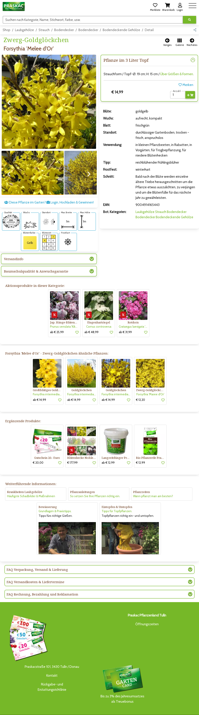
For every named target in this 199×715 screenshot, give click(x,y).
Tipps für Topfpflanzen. (117, 497)
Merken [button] (186, 85)
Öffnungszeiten (147, 611)
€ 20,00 (38, 449)
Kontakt (52, 662)
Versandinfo (13, 245)
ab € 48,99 (91, 318)
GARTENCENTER (65, 707)
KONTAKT (62, 712)
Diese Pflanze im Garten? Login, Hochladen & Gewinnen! (49, 189)
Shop (6, 30)
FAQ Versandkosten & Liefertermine (35, 568)
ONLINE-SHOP (88, 707)
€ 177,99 (72, 449)
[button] (155, 6)
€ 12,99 (140, 449)
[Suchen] (93, 19)
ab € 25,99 (57, 318)
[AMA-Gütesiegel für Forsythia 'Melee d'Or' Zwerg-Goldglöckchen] (11, 207)
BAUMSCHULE (44, 707)
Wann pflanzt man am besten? (153, 482)
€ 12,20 (140, 386)
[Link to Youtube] (192, 709)
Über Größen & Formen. (177, 74)
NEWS (105, 707)
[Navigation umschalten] (192, 5)
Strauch (44, 30)
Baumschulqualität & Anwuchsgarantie (36, 258)
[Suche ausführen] (189, 20)
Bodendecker (64, 30)
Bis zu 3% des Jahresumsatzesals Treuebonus (122, 670)
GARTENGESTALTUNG (125, 707)
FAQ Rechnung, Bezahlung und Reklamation (42, 581)
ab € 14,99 (39, 386)
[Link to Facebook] (183, 709)
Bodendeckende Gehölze (121, 30)
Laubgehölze (24, 30)
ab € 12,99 (108, 449)
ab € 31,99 (125, 318)
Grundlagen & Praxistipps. (55, 497)
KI (72, 712)
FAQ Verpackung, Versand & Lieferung (37, 556)
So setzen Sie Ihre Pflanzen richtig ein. (95, 482)
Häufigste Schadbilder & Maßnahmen (31, 482)
